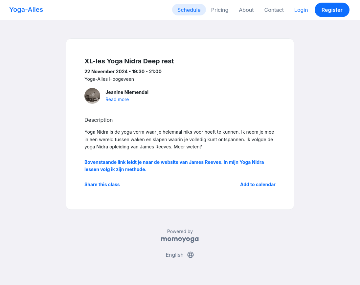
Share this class (102, 184)
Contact (273, 10)
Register (332, 10)
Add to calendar (258, 184)
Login (301, 10)
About (246, 10)
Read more (117, 99)
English (180, 255)
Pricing (220, 10)
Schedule (189, 10)
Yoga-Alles (26, 9)
